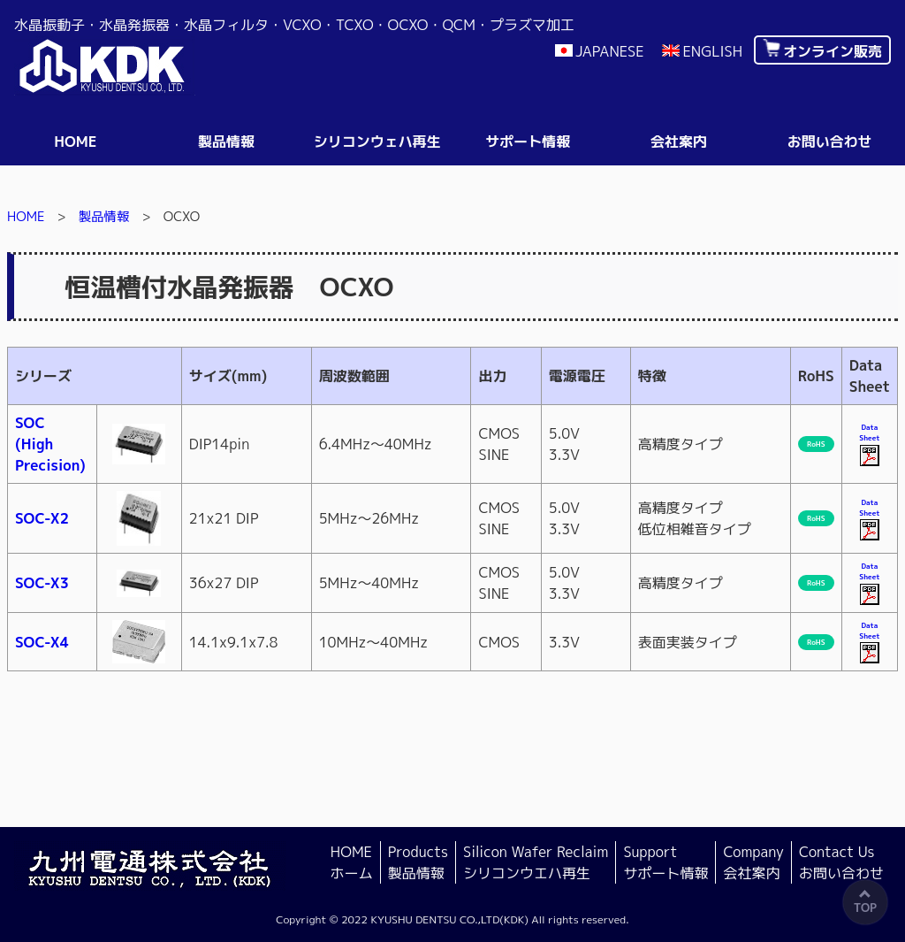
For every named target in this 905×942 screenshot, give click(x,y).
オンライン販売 (832, 51)
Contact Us (841, 863)
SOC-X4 (42, 642)
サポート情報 (527, 141)
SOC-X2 (42, 518)
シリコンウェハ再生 (377, 141)
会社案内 (678, 141)
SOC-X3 (42, 583)
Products (418, 863)
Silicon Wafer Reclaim (535, 863)
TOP (865, 907)
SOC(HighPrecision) (50, 444)
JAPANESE (609, 51)
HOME (25, 217)
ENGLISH (712, 51)
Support (665, 863)
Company (753, 863)
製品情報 (226, 141)
